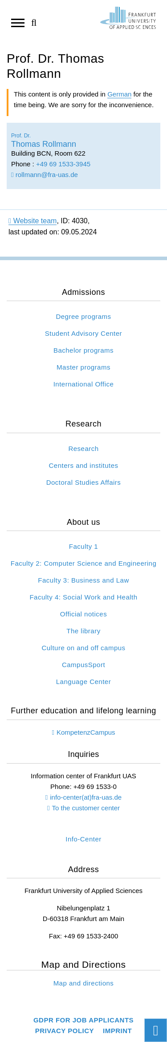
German (119, 94)
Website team (32, 221)
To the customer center (86, 808)
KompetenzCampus (86, 732)
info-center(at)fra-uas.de (86, 797)
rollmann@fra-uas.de (44, 174)
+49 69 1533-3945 (63, 164)
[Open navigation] (17, 22)
